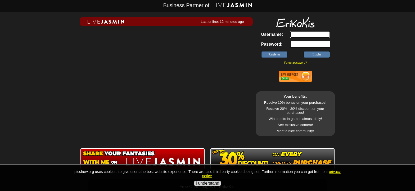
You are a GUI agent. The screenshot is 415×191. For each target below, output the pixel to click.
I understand (207, 183)
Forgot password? (295, 62)
